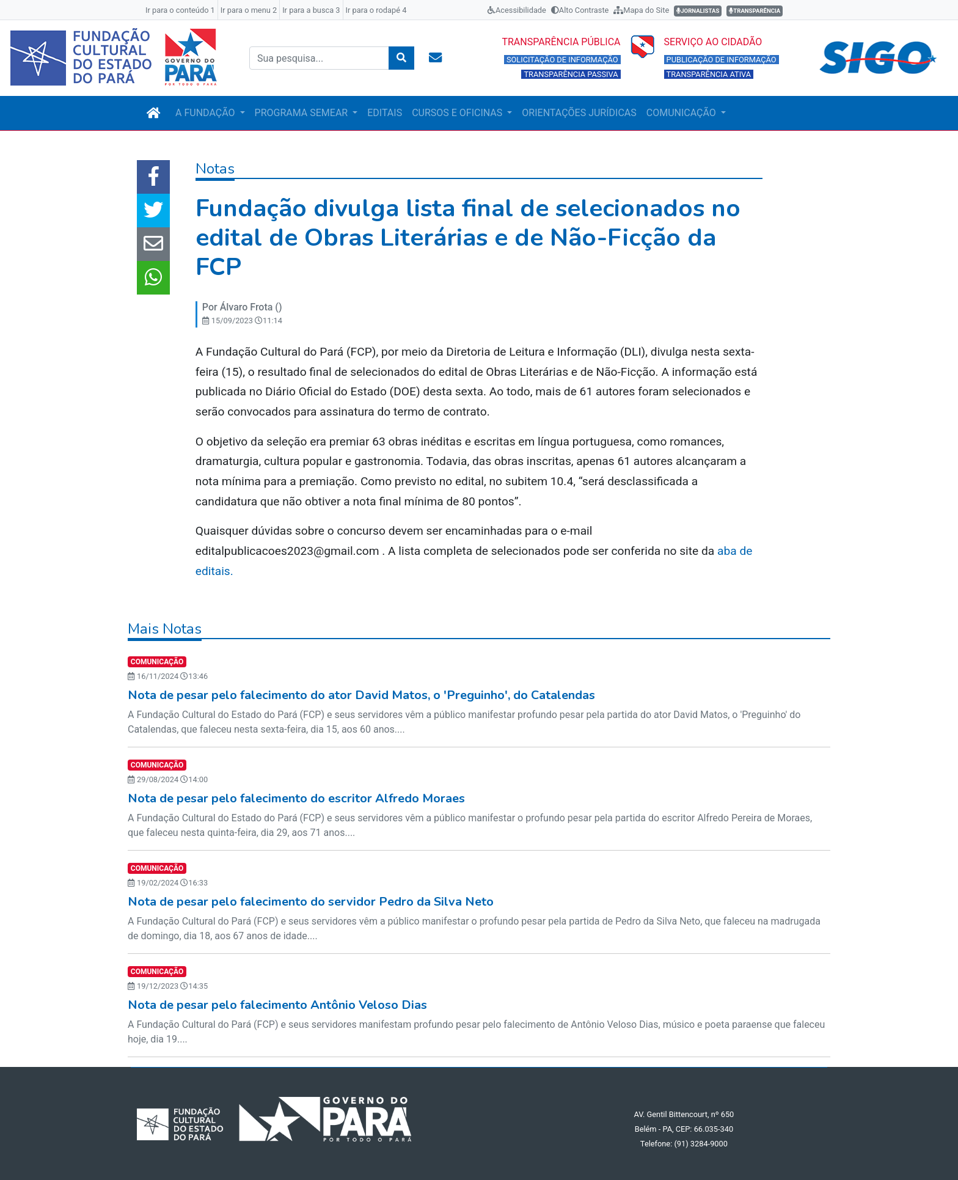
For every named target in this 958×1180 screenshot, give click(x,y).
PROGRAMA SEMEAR (303, 113)
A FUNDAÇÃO (206, 113)
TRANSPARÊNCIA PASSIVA (571, 74)
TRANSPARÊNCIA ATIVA (709, 74)
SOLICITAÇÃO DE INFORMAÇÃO (562, 59)
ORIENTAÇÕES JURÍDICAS (579, 113)
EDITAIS (384, 113)
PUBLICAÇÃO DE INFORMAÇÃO (722, 59)
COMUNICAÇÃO (682, 113)
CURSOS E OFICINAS (458, 113)
